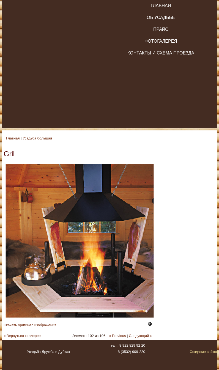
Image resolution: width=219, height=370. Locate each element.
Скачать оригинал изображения (30, 325)
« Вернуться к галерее (22, 336)
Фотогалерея (160, 41)
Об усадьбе (161, 17)
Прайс (160, 29)
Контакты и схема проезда (160, 53)
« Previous (117, 336)
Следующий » (140, 336)
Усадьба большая (37, 138)
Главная (161, 5)
